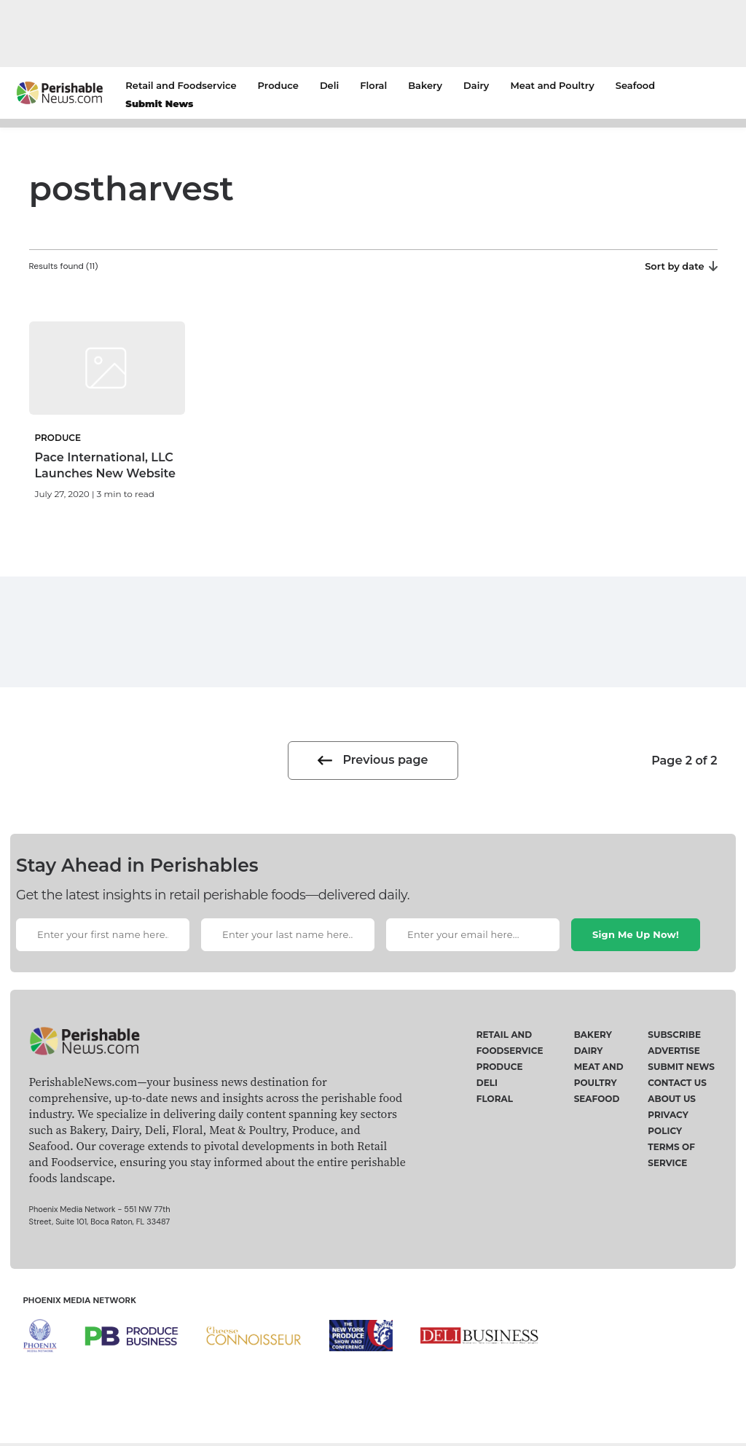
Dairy (476, 85)
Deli (329, 85)
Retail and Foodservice (180, 85)
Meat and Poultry (552, 85)
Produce (278, 85)
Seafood (635, 85)
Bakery (425, 85)
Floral (373, 85)
